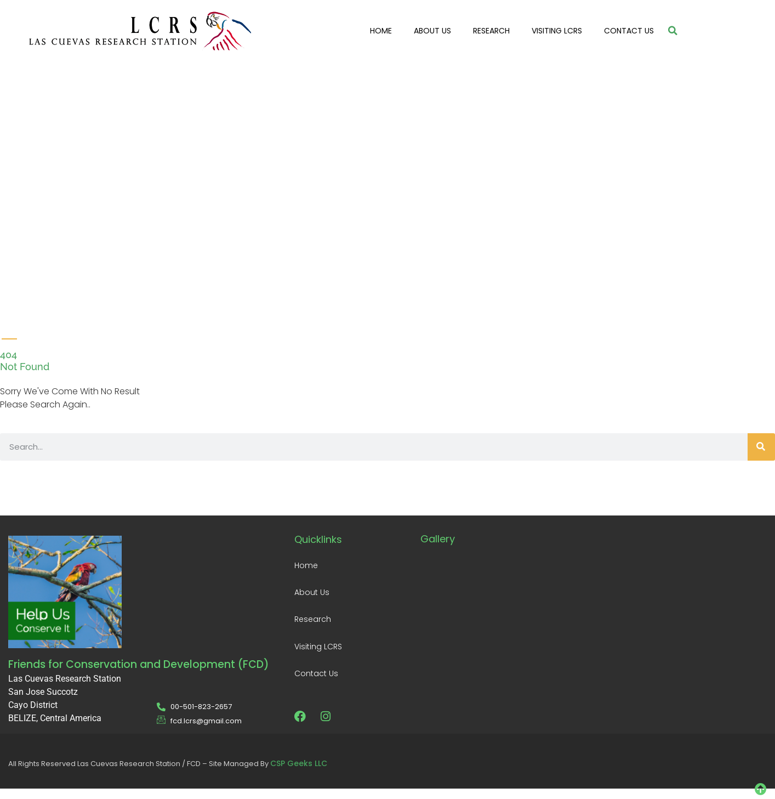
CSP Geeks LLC (298, 763)
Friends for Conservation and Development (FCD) (138, 664)
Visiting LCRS (557, 30)
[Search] (761, 447)
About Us (432, 30)
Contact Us (629, 30)
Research (491, 30)
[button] (673, 30)
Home (381, 30)
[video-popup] (21, 160)
